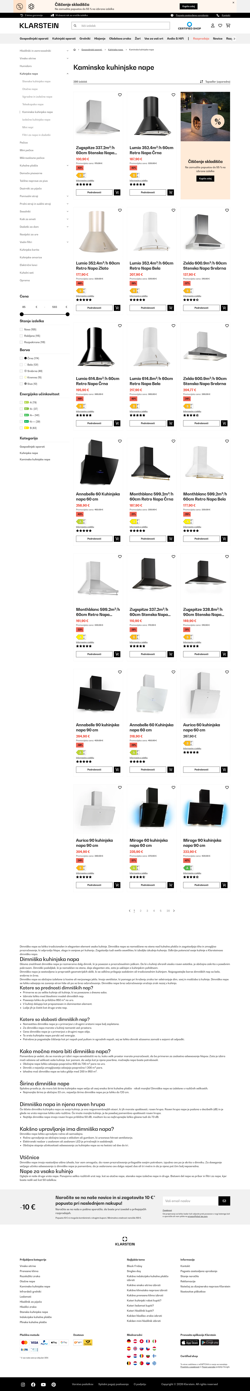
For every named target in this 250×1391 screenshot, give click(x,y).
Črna (31, 358)
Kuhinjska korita (29, 249)
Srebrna (33, 371)
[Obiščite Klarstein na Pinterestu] (53, 1384)
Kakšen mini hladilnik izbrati (144, 1320)
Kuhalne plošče (29, 165)
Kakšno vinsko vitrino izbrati (144, 1285)
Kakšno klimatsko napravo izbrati (147, 1290)
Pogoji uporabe (208, 1367)
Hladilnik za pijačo (31, 1301)
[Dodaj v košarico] (117, 192)
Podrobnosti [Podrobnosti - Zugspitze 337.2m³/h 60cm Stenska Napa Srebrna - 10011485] (94, 192)
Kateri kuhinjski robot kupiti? (144, 1300)
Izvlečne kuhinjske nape (36, 119)
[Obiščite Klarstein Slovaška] (141, 1349)
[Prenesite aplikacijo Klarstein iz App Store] (189, 1342)
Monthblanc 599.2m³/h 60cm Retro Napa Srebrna (98, 612)
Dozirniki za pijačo (31, 188)
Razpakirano (34, 342)
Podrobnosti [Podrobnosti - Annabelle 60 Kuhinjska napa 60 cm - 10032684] (148, 769)
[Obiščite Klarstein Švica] (141, 1341)
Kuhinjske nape (29, 73)
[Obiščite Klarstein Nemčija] (129, 1341)
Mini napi (27, 127)
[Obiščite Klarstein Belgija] (129, 1363)
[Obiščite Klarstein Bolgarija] (148, 1356)
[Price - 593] (60, 307)
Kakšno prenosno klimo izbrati (145, 1295)
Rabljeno (32, 335)
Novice (217, 38)
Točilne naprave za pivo (34, 180)
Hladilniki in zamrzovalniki (35, 50)
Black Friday (134, 1266)
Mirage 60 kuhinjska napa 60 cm (149, 843)
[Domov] (77, 49)
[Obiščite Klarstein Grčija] (154, 1363)
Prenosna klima (29, 1271)
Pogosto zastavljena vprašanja (192, 15)
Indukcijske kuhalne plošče (36, 1317)
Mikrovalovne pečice (32, 157)
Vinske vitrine (28, 58)
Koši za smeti (28, 219)
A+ (31, 408)
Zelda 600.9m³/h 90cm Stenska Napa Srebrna (205, 381)
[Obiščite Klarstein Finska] (154, 1356)
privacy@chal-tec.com (198, 1216)
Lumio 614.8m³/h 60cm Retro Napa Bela (151, 381)
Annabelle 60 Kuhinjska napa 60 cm (98, 496)
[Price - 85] (30, 307)
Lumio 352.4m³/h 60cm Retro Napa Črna (151, 150)
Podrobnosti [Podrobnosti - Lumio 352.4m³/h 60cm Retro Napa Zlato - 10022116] (94, 307)
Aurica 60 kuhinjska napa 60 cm (201, 727)
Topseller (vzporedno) (214, 81)
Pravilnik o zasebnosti (189, 1367)
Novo (30, 329)
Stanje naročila (189, 1276)
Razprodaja (201, 38)
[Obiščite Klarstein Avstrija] (135, 1341)
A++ (31, 415)
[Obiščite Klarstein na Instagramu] (23, 1384)
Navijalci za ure (29, 234)
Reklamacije (187, 1281)
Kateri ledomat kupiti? (140, 1305)
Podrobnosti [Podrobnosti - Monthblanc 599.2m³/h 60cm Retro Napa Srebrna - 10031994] (94, 654)
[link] (98, 116)
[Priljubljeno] (220, 26)
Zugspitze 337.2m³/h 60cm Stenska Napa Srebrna (95, 150)
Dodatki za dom (29, 226)
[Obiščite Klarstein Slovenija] (148, 1363)
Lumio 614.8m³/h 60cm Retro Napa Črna (97, 381)
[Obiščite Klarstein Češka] (148, 1349)
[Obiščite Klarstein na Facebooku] (33, 1384)
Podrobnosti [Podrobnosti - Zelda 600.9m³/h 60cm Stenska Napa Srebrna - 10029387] (201, 307)
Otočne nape (30, 89)
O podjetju (140, 1384)
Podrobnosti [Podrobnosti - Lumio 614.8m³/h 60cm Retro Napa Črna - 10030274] (94, 423)
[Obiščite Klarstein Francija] (148, 1341)
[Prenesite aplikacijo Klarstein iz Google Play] (210, 1342)
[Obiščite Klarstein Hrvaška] (135, 1356)
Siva (30, 383)
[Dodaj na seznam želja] (120, 95)
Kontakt (226, 15)
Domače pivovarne (31, 173)
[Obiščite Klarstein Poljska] (129, 1356)
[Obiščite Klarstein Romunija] (141, 1356)
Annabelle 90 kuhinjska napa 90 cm (97, 727)
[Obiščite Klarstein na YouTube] (43, 1384)
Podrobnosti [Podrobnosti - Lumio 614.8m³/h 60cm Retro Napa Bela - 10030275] (148, 423)
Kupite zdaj (188, 6)
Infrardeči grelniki (30, 1291)
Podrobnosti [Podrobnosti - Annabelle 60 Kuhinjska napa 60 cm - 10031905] (94, 538)
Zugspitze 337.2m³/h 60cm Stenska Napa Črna (149, 612)
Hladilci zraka (28, 1306)
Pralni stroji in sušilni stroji (35, 203)
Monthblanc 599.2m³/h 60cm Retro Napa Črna (151, 496)
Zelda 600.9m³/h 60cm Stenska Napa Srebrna (205, 266)
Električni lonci (28, 265)
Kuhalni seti (27, 272)
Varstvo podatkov (82, 1384)
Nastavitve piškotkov (193, 1291)
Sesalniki (25, 211)
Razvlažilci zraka (30, 1276)
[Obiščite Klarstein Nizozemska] (135, 1363)
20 (168, 910)
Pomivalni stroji (29, 196)
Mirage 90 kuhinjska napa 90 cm (202, 843)
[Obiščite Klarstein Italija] (154, 1341)
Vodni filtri (26, 242)
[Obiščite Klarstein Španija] (129, 1349)
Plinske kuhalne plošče (33, 1322)
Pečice (24, 142)
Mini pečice (26, 150)
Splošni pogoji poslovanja (113, 1384)
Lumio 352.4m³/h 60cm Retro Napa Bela (151, 266)
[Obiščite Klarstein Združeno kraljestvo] (135, 1349)
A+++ (32, 421)
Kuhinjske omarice (31, 257)
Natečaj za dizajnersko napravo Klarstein (205, 1286)
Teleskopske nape (33, 104)
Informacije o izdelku (85, 180)
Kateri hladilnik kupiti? (140, 1310)
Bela (31, 364)
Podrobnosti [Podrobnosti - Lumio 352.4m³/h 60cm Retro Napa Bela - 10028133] (148, 307)
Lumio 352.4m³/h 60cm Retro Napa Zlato (98, 266)
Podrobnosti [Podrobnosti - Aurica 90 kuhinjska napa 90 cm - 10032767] (94, 885)
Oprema (25, 280)
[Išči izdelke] (120, 26)
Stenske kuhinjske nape (36, 81)
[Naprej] (234, 38)
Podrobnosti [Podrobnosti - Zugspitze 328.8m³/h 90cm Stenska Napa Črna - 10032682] (201, 654)
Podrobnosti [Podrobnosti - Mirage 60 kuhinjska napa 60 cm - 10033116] (148, 885)
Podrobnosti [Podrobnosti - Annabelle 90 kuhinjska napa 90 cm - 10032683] (94, 769)
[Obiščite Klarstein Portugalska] (141, 1363)
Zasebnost (167, 1210)
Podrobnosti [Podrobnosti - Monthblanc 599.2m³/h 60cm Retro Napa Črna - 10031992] (148, 538)
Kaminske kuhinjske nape (37, 112)
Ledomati (25, 1296)
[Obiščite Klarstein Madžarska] (154, 1349)
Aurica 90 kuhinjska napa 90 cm (94, 843)
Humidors (26, 66)
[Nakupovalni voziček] (228, 26)
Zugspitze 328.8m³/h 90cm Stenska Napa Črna (203, 612)
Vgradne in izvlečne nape (37, 96)
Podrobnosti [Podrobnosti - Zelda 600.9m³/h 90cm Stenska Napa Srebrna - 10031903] (201, 423)
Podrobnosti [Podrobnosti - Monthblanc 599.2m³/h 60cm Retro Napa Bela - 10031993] (201, 538)
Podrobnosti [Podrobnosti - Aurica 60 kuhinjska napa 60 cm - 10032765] (201, 769)
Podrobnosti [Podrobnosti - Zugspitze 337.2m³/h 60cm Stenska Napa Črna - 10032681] (148, 654)
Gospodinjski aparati (32, 446)
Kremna (33, 377)
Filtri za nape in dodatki (36, 134)
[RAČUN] (212, 26)
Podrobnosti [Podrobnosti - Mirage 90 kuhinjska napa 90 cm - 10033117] (201, 885)
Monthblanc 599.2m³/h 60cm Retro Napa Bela (205, 496)
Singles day (134, 1271)
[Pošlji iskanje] (75, 26)
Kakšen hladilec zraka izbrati (144, 1315)
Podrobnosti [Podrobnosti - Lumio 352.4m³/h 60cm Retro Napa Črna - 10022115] (148, 192)
